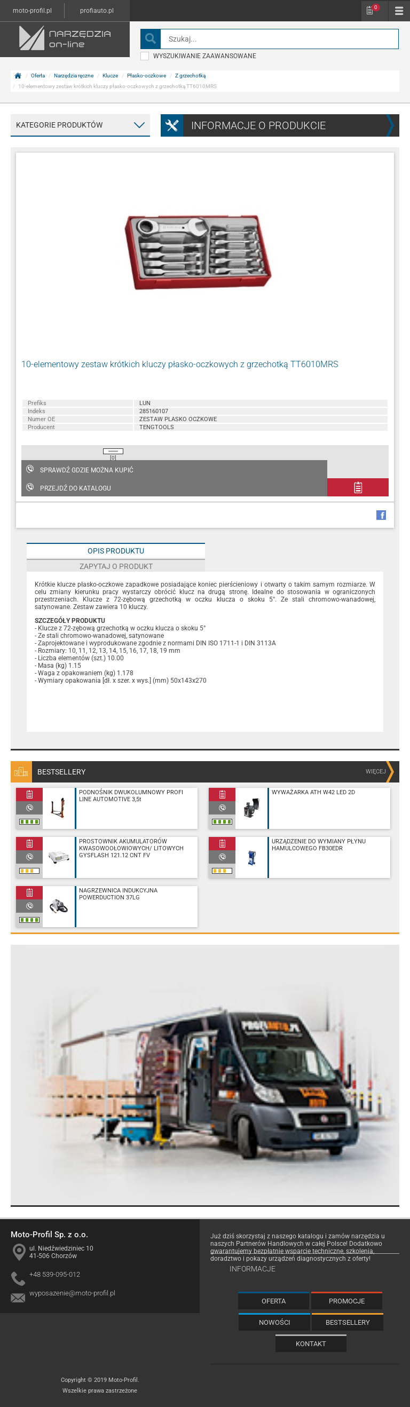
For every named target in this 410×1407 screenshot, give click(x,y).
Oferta (38, 75)
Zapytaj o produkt (116, 566)
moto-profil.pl (32, 10)
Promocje (347, 1301)
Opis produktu (116, 551)
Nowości (274, 1322)
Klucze (110, 75)
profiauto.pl (97, 10)
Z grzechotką (190, 75)
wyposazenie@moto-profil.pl (72, 1293)
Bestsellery (348, 1322)
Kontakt (311, 1344)
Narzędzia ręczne (73, 75)
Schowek (376, 7)
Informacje (252, 1268)
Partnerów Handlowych (270, 1243)
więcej (376, 771)
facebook (381, 515)
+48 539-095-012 (54, 1274)
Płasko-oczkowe (146, 75)
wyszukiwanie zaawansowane (198, 56)
